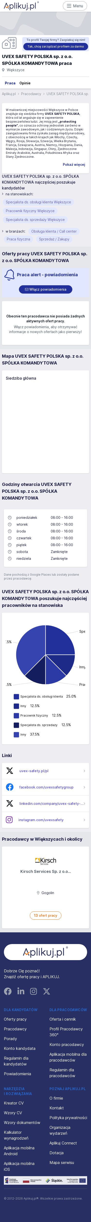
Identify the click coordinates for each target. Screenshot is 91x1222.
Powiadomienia (17, 1073)
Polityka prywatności (68, 1117)
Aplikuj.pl (9, 94)
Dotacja (57, 1152)
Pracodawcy (31, 94)
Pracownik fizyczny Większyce (30, 211)
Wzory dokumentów (22, 1122)
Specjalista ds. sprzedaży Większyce (35, 219)
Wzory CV (13, 1112)
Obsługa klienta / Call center (54, 231)
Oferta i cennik (63, 1019)
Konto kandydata (19, 1048)
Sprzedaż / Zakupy (54, 239)
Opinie (25, 83)
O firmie (56, 1098)
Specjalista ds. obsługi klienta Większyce (38, 202)
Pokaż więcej (74, 164)
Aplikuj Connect (63, 1143)
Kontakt (57, 1107)
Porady (10, 1038)
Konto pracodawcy (67, 1044)
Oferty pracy (15, 1019)
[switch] (45, 289)
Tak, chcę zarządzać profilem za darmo (55, 46)
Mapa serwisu (62, 1162)
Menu (75, 5)
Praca (10, 83)
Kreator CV (14, 1103)
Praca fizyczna (18, 239)
